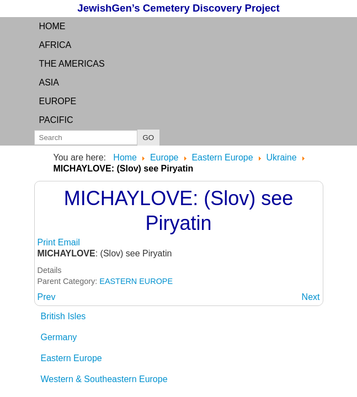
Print (48, 242)
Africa (55, 45)
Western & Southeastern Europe (104, 379)
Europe (58, 101)
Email (69, 242)
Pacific (56, 120)
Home (52, 26)
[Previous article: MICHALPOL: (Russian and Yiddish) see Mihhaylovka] (47, 297)
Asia (49, 82)
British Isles (63, 316)
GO (148, 137)
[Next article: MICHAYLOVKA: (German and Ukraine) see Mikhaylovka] (311, 297)
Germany (59, 337)
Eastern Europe (71, 358)
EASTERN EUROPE (136, 281)
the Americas (72, 63)
